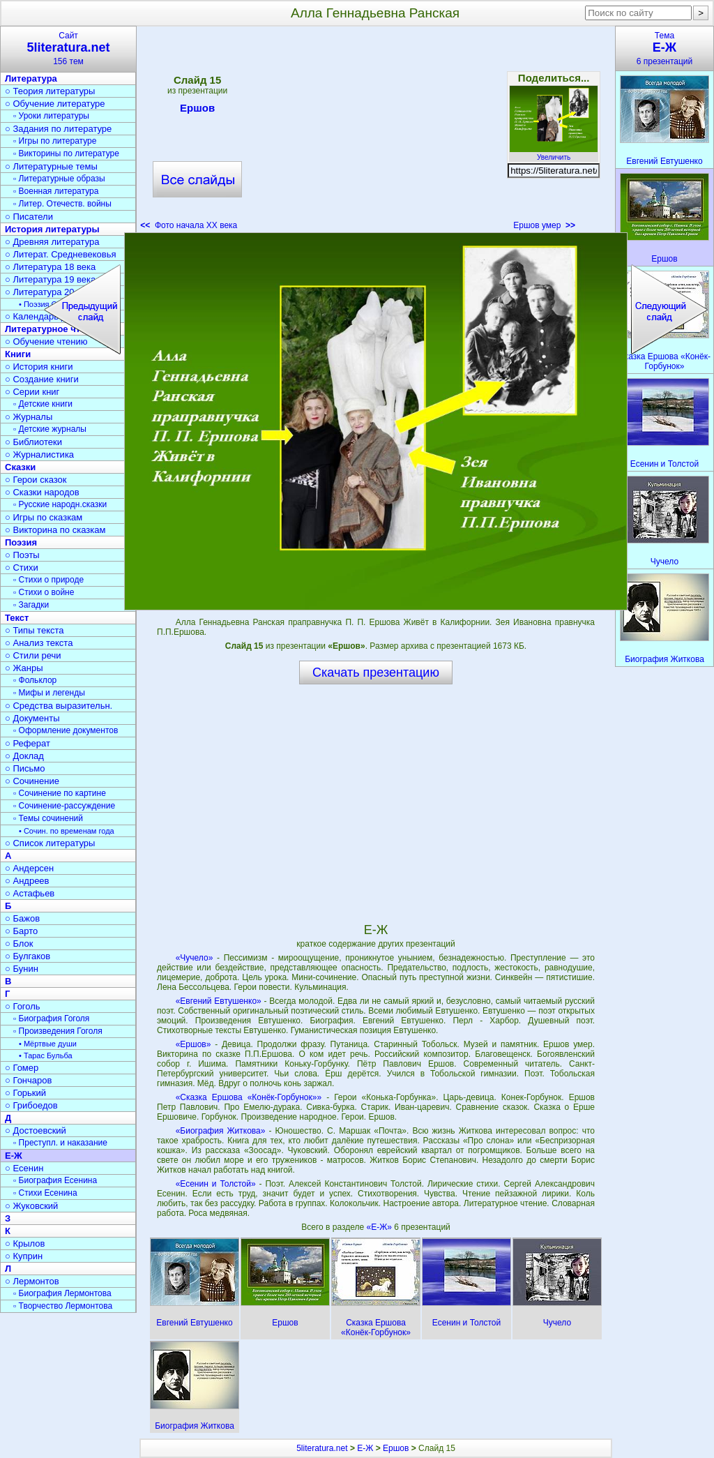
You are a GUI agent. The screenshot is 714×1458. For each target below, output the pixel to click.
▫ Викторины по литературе (66, 153)
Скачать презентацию (375, 672)
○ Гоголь (22, 1006)
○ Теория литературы (50, 91)
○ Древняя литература (52, 241)
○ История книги (39, 366)
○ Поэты (22, 555)
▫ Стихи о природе (48, 580)
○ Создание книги (42, 379)
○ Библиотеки (33, 442)
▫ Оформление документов (65, 730)
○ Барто (21, 931)
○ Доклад (24, 756)
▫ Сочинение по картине (59, 793)
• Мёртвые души (48, 1043)
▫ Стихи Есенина (45, 1193)
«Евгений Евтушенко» (218, 1001)
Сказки (20, 467)
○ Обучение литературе (55, 103)
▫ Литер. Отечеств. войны (62, 204)
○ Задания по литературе (58, 128)
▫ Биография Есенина (55, 1180)
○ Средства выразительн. (58, 705)
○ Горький (25, 1093)
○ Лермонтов (32, 1281)
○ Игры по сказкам (43, 517)
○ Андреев (27, 880)
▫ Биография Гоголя (51, 1018)
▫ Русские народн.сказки (60, 504)
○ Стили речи (33, 655)
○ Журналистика (39, 454)
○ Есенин (24, 1168)
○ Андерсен (29, 868)
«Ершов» (193, 1044)
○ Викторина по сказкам (55, 530)
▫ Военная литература (55, 191)
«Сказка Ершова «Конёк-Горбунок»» (248, 1097)
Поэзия (21, 542)
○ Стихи (21, 567)
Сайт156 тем (68, 48)
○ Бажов (22, 918)
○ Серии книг (32, 391)
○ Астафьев (29, 893)
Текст (17, 617)
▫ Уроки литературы (51, 116)
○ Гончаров (28, 1080)
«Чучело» (194, 958)
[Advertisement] (375, 132)
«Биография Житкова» (221, 1131)
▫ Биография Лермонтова (62, 1293)
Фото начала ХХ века (188, 225)
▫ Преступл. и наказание (60, 1143)
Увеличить (554, 153)
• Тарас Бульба (46, 1055)
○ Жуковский (31, 1206)
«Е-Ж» (380, 1227)
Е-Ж (13, 1155)
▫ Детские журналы (49, 429)
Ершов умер (544, 225)
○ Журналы (28, 417)
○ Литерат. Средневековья (60, 254)
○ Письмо (25, 768)
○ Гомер (21, 1067)
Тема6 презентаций (664, 48)
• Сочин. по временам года (66, 831)
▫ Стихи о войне (43, 592)
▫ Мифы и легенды (49, 693)
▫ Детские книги (43, 404)
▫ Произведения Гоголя (57, 1031)
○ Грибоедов (31, 1105)
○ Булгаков (27, 956)
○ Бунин (21, 968)
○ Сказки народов (42, 492)
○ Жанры (24, 668)
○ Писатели (29, 216)
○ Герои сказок (36, 479)
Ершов (197, 110)
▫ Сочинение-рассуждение (64, 806)
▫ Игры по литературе (54, 141)
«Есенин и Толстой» (216, 1184)
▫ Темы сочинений (48, 818)
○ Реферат (27, 743)
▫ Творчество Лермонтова (62, 1306)
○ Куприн (24, 1256)
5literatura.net (321, 1448)
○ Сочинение (32, 781)
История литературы (52, 229)
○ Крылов (25, 1243)
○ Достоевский (35, 1130)
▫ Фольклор (34, 680)
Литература (31, 78)
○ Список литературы (50, 843)
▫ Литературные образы (59, 178)
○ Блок (19, 943)
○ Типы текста (34, 630)
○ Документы (32, 718)
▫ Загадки (31, 605)
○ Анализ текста (39, 643)
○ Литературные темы (51, 166)
